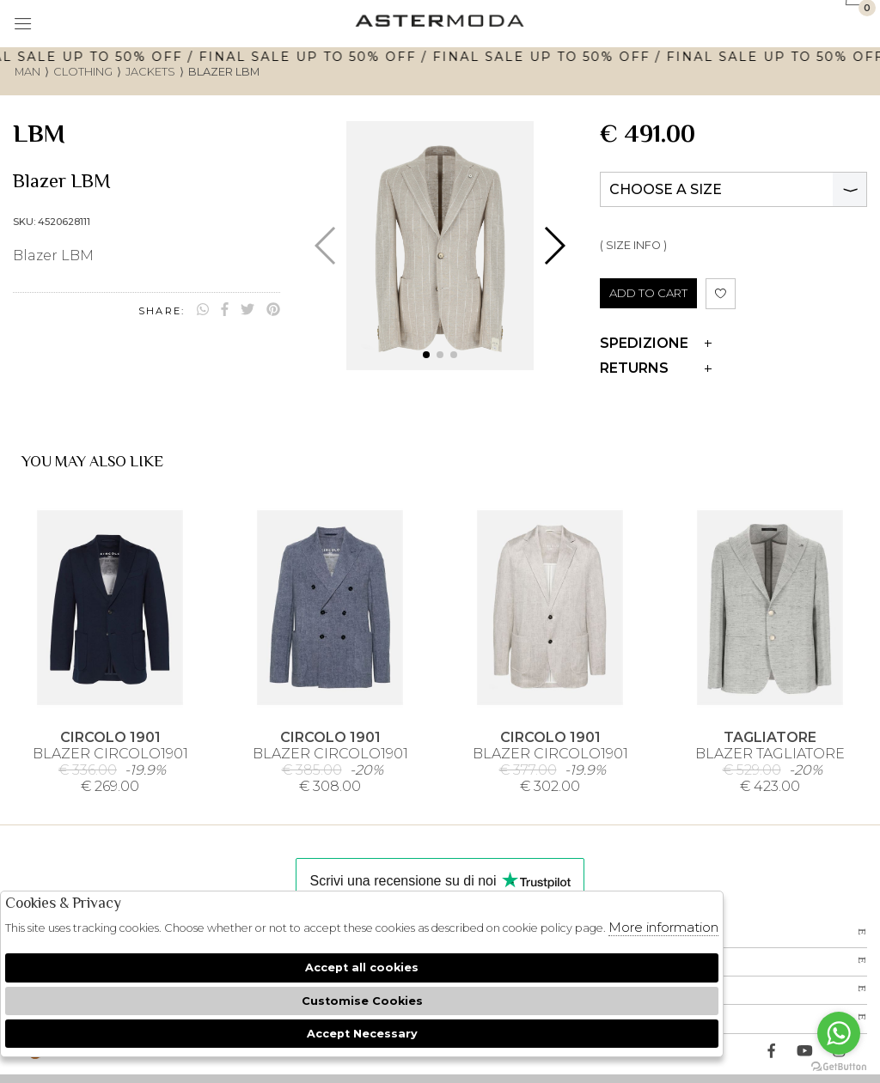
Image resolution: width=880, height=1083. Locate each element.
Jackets (150, 71)
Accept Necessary (362, 1033)
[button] (426, 354)
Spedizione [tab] (656, 343)
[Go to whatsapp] (838, 1033)
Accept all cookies (362, 967)
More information (663, 927)
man (27, 71)
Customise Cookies (362, 1001)
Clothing (83, 71)
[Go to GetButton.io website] (838, 1066)
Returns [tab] (656, 368)
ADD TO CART (648, 293)
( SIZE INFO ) (633, 245)
